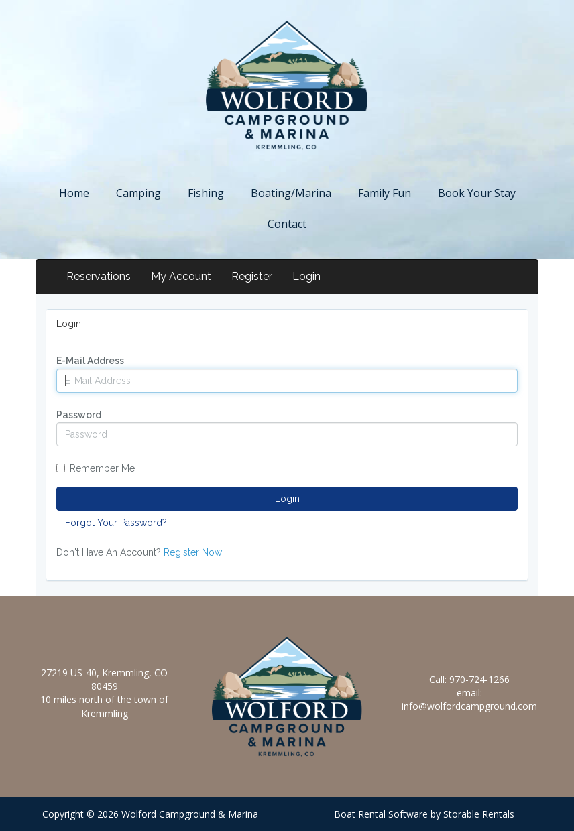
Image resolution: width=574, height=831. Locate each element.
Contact (287, 223)
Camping (138, 193)
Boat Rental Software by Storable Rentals (424, 814)
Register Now (193, 552)
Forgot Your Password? (116, 522)
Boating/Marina (291, 193)
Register (251, 276)
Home (74, 193)
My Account (181, 276)
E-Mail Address (90, 360)
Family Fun (384, 193)
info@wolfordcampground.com (469, 706)
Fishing (206, 193)
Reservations (98, 276)
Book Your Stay (477, 193)
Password (78, 414)
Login (306, 276)
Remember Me (95, 468)
